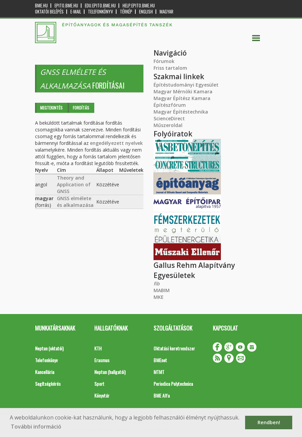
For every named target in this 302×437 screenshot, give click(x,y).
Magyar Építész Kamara (182, 98)
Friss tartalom (170, 68)
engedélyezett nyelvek (116, 143)
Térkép (126, 11)
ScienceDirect (169, 118)
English (146, 11)
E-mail (75, 11)
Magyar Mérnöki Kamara (183, 91)
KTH (98, 348)
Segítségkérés (48, 383)
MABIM (162, 290)
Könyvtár (101, 395)
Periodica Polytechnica (173, 383)
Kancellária (44, 371)
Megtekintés (51, 108)
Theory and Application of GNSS (74, 184)
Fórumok (164, 61)
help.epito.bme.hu (139, 5)
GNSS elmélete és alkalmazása (75, 201)
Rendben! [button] (269, 422)
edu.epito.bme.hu (100, 5)
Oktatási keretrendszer (174, 348)
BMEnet (160, 360)
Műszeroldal (168, 125)
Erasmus (101, 360)
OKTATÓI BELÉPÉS (49, 11)
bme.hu (41, 5)
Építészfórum (170, 105)
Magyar (166, 11)
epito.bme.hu (66, 5)
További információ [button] (36, 426)
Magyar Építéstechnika (181, 111)
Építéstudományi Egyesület (186, 85)
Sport (99, 383)
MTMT (159, 371)
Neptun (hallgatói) (110, 371)
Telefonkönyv (100, 11)
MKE (159, 297)
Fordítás (81, 108)
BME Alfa (162, 395)
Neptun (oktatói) (49, 348)
